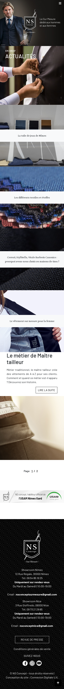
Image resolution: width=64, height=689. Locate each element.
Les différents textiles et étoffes (32, 197)
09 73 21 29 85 (34, 609)
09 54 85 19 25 (34, 578)
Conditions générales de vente (32, 648)
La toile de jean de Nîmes (32, 135)
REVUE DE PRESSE (32, 639)
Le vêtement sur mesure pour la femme (32, 321)
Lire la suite (46, 390)
